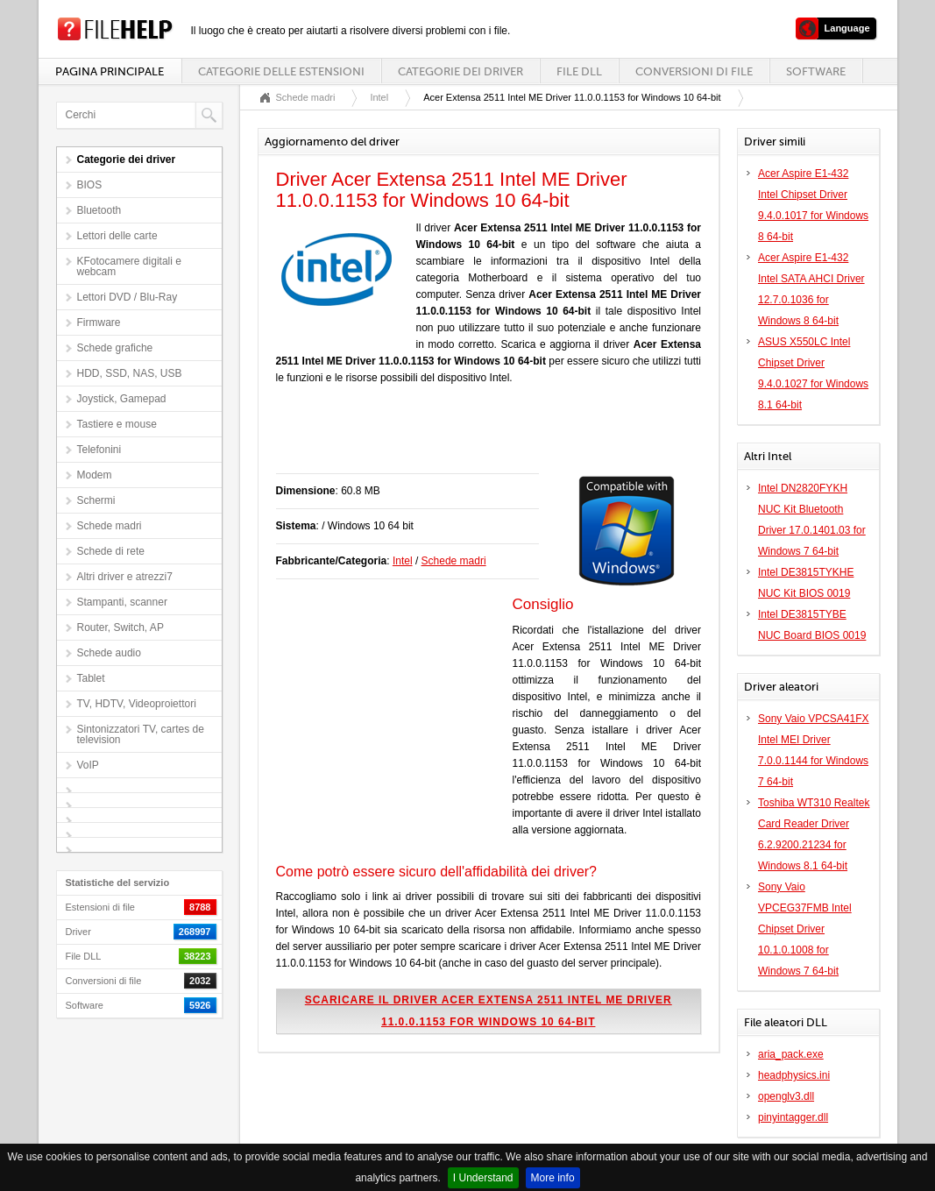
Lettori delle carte (117, 236)
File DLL (579, 71)
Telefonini (99, 449)
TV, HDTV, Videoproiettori (136, 704)
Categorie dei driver (460, 71)
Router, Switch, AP (120, 627)
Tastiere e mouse (117, 424)
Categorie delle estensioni (281, 71)
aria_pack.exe (791, 1054)
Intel (379, 97)
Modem (94, 475)
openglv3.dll (786, 1096)
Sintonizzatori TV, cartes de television (140, 734)
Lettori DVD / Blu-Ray (127, 297)
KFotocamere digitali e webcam (129, 266)
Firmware (99, 322)
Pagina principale (109, 71)
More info (553, 1178)
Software (816, 71)
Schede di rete (111, 551)
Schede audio (109, 653)
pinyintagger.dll (793, 1117)
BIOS (90, 185)
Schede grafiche (115, 348)
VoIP (88, 765)
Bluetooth (99, 210)
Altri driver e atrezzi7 (125, 577)
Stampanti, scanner (122, 602)
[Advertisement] (481, 438)
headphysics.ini (794, 1075)
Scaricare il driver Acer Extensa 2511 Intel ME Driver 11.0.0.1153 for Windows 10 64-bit (488, 1011)
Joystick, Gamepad (121, 399)
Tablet (91, 678)
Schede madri (109, 526)
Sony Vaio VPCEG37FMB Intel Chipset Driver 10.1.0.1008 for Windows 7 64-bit (805, 929)
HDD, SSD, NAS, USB (129, 373)
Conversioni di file (694, 71)
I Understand (483, 1178)
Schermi (96, 500)
